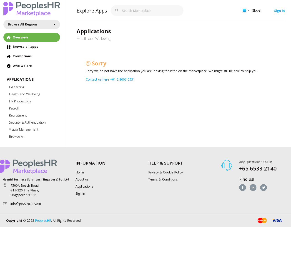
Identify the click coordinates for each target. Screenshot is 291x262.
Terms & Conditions (163, 179)
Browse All (16, 137)
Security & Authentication (27, 122)
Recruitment (18, 115)
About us (82, 179)
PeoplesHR (43, 221)
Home (80, 172)
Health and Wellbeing (24, 94)
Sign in (279, 10)
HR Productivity (20, 101)
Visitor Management (23, 129)
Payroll (14, 108)
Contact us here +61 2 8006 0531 (110, 79)
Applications (84, 186)
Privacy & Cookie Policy (165, 172)
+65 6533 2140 (258, 168)
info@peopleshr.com (25, 203)
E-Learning (16, 87)
